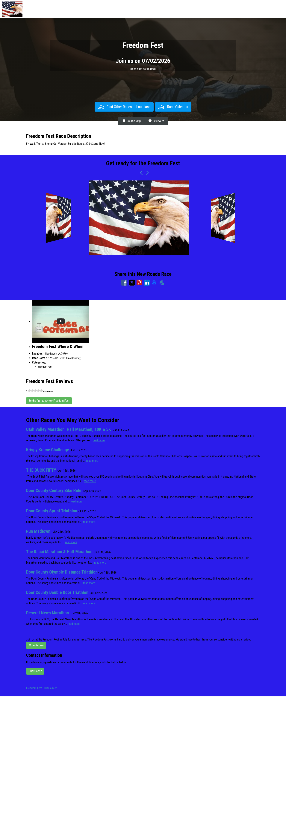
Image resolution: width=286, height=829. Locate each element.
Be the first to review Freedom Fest (48, 400)
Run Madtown (38, 531)
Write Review (36, 645)
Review (154, 121)
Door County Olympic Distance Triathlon (62, 572)
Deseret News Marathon (47, 612)
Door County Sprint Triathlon (51, 511)
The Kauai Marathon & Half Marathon (59, 551)
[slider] (35, 390)
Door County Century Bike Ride (53, 490)
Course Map (131, 121)
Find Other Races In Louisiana (124, 107)
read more (99, 440)
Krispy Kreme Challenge (47, 449)
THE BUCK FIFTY (41, 470)
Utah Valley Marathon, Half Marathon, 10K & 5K (68, 429)
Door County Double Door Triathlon (57, 592)
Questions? (35, 671)
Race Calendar (173, 107)
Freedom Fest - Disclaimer (41, 688)
